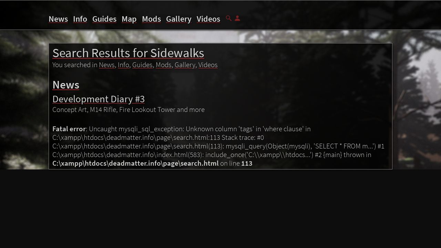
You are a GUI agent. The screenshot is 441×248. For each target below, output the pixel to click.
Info (80, 18)
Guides (104, 18)
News (58, 18)
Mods (151, 18)
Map (129, 18)
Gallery (179, 18)
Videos (208, 18)
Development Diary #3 (98, 98)
